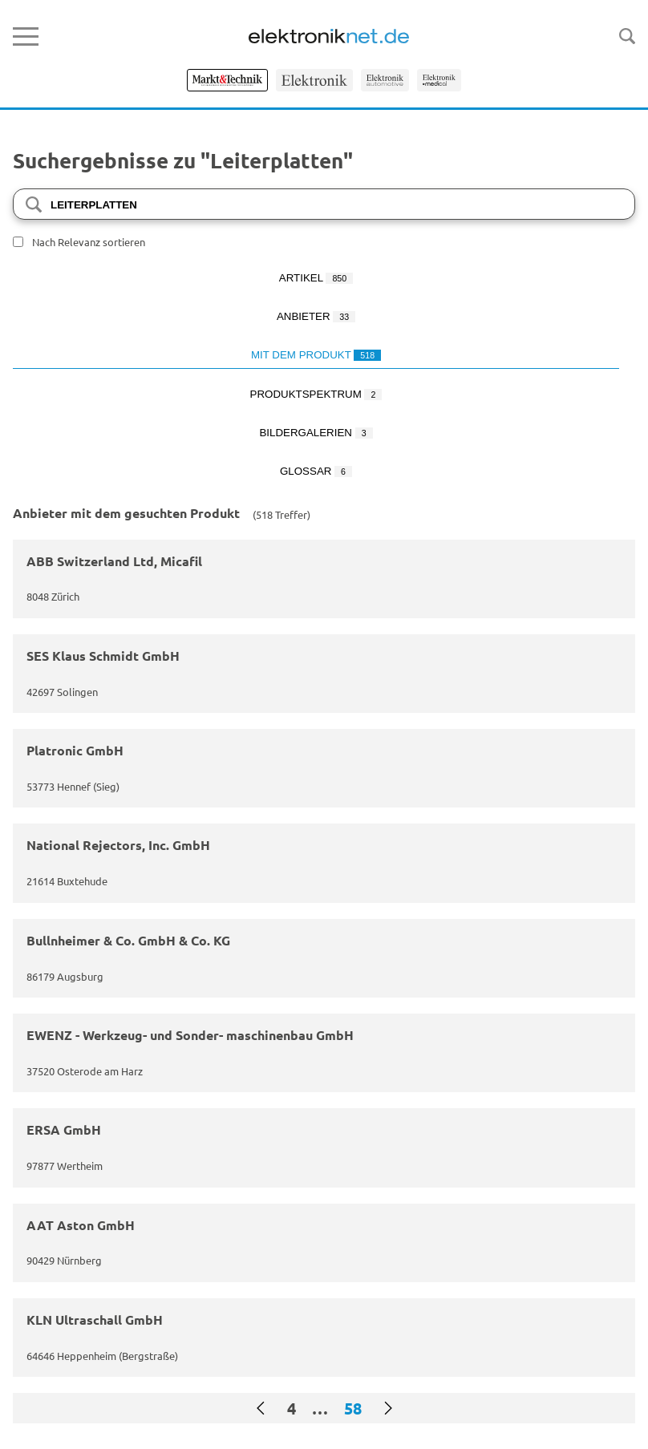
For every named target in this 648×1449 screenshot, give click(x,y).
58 (353, 1408)
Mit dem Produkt (316, 355)
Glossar (316, 471)
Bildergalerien (315, 433)
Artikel (316, 278)
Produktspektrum (316, 394)
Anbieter (316, 316)
